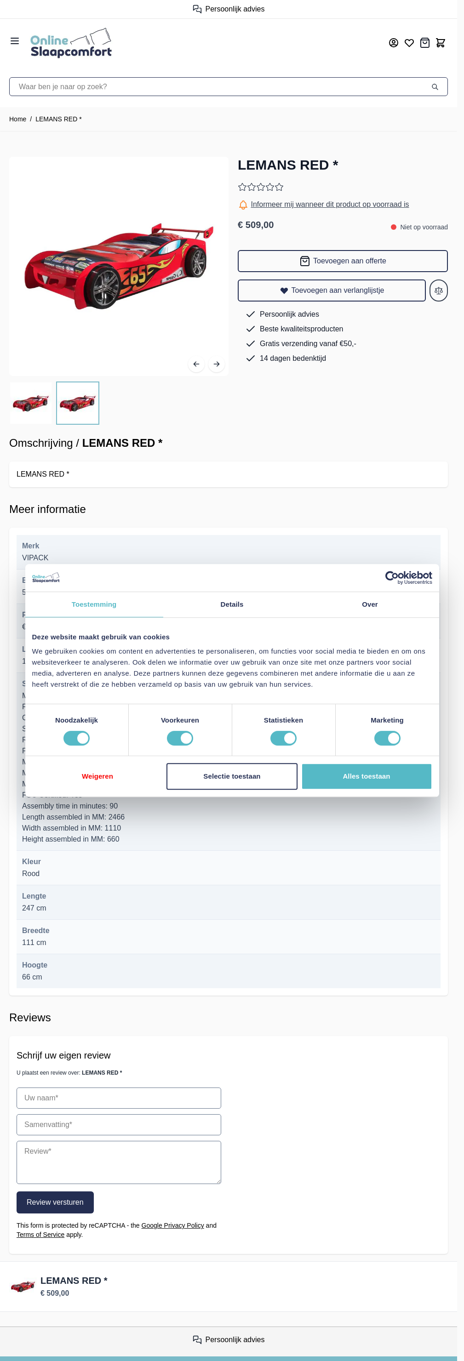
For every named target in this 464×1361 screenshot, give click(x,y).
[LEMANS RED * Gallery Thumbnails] (54, 403)
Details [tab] (232, 604)
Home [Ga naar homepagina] (17, 119)
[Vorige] (196, 364)
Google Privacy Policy (173, 1225)
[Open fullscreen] (119, 266)
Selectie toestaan (231, 776)
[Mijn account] (393, 42)
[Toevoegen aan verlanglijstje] (332, 290)
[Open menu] (14, 40)
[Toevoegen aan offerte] (343, 261)
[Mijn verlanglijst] (409, 42)
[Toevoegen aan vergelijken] (439, 290)
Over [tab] (370, 604)
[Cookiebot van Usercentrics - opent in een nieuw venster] (392, 578)
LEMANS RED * (58, 119)
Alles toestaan (366, 776)
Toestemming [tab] (94, 604)
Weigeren (97, 776)
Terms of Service (40, 1234)
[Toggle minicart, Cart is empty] (440, 42)
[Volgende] (216, 364)
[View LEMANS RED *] (30, 403)
